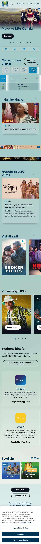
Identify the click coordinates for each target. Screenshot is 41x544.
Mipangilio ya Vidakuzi (20, 528)
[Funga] (38, 509)
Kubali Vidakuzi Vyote (20, 540)
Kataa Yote (20, 534)
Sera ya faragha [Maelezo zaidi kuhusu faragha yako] (26, 522)
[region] (20, 525)
